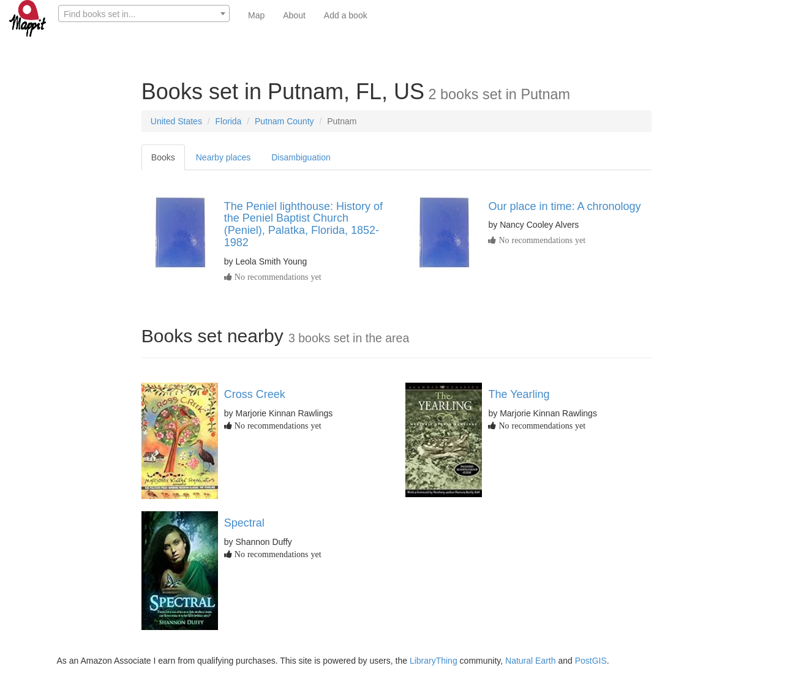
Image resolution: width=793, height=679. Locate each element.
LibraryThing (433, 661)
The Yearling (518, 394)
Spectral (244, 523)
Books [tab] (163, 157)
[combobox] (144, 13)
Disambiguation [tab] (301, 157)
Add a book (345, 15)
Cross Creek (254, 394)
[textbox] (144, 14)
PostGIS (591, 661)
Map (256, 15)
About (294, 15)
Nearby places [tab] (223, 157)
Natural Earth (530, 661)
